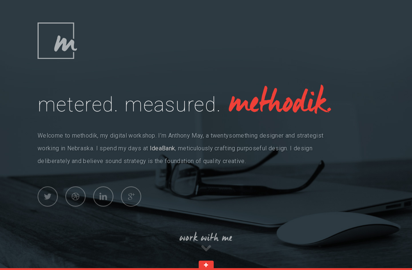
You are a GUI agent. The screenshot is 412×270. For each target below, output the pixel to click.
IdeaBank (162, 148)
